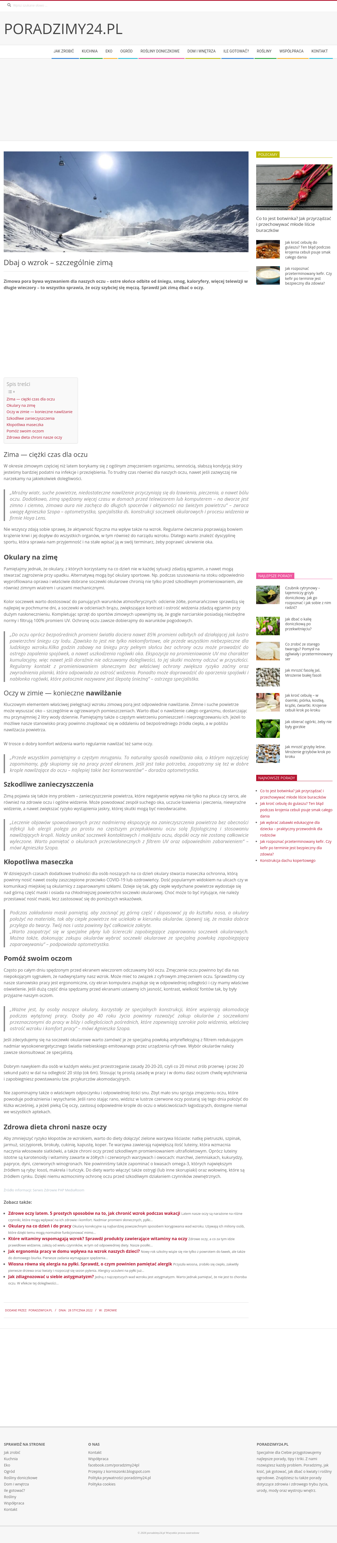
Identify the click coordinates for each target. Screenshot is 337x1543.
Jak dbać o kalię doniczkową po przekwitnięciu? (298, 624)
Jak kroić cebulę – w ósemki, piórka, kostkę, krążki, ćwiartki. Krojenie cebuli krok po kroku (305, 703)
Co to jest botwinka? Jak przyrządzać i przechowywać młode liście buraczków (293, 224)
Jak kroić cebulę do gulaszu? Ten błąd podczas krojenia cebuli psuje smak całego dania (307, 250)
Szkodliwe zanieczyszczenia (30, 418)
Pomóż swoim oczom (25, 430)
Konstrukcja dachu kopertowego (288, 860)
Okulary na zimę (21, 405)
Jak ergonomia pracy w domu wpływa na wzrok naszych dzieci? (74, 1251)
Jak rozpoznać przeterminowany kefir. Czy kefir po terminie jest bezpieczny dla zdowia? (308, 276)
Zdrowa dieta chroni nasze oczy (34, 437)
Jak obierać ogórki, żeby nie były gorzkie (308, 724)
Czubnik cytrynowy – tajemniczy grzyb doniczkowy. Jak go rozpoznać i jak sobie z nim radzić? (308, 597)
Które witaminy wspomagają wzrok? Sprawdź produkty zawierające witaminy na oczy (97, 1238)
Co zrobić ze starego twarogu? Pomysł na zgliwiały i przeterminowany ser (309, 651)
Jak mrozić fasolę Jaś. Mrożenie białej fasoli (303, 673)
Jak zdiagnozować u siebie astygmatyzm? (51, 1276)
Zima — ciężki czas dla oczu (31, 399)
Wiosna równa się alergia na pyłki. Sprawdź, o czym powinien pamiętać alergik (90, 1264)
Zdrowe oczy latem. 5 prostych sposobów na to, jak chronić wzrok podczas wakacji (94, 1213)
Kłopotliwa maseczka (25, 424)
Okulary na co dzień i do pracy (39, 1226)
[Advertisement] (162, 100)
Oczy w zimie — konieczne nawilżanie (39, 411)
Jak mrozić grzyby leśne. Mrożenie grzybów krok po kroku (308, 751)
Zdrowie (110, 1310)
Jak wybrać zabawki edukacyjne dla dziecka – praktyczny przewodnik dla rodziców (291, 829)
